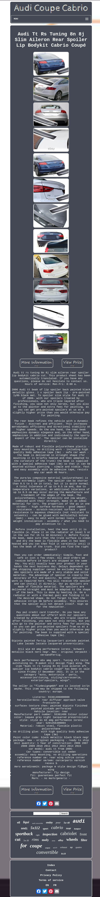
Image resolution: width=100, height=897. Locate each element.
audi (79, 821)
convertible (47, 852)
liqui (26, 822)
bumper (77, 829)
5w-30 (26, 840)
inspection (50, 834)
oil (18, 822)
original (47, 848)
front (83, 834)
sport (45, 828)
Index (51, 865)
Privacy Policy (51, 875)
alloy (60, 840)
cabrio (57, 827)
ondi (24, 828)
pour (58, 822)
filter (84, 840)
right (38, 835)
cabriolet (68, 833)
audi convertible (37, 823)
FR (54, 885)
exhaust (63, 847)
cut (17, 839)
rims (35, 839)
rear (68, 828)
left (71, 847)
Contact (51, 870)
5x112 (35, 828)
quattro (79, 847)
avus (53, 841)
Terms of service (51, 880)
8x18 (63, 853)
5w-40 (67, 822)
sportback (24, 833)
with (55, 848)
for (23, 846)
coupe (36, 846)
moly (45, 840)
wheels (72, 839)
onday (49, 822)
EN (47, 885)
